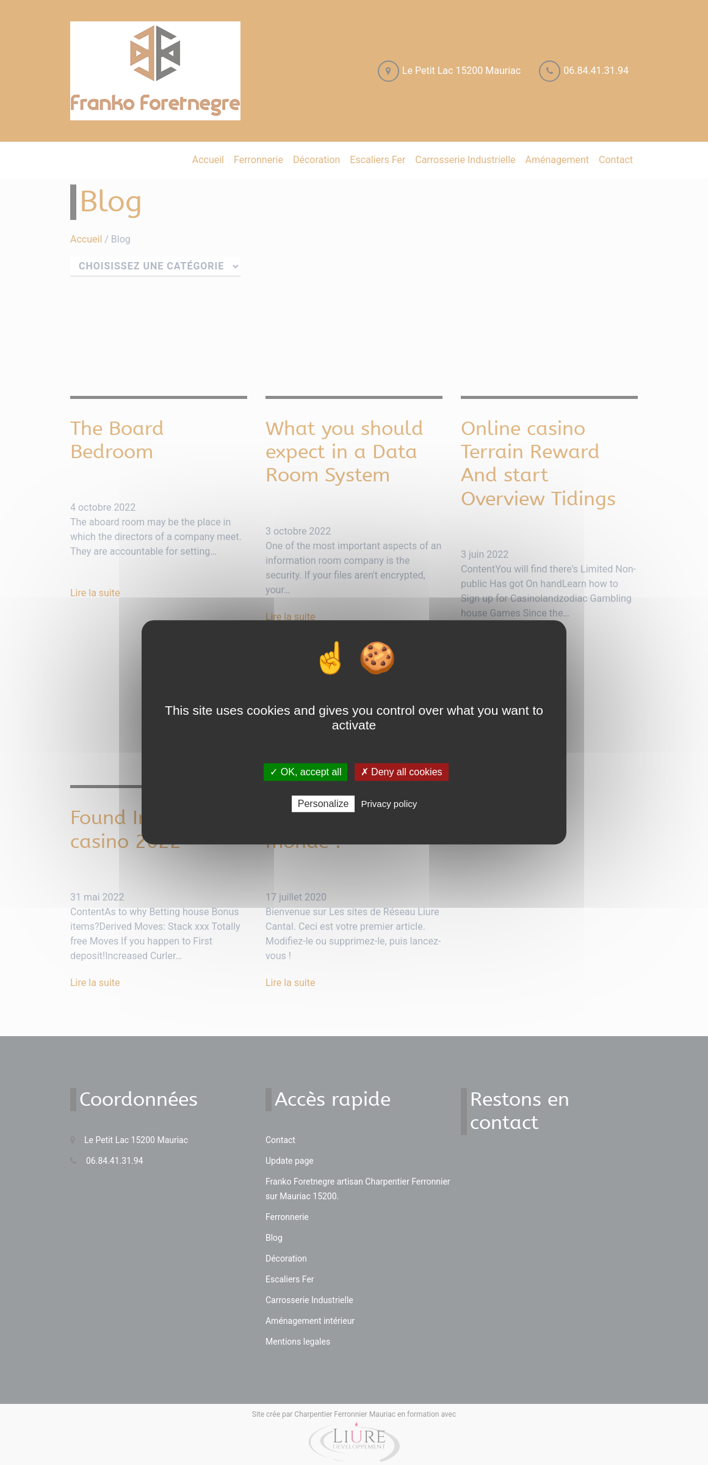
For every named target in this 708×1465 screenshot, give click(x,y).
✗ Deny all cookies (401, 772)
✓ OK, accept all (305, 772)
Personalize (323, 804)
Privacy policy (389, 804)
